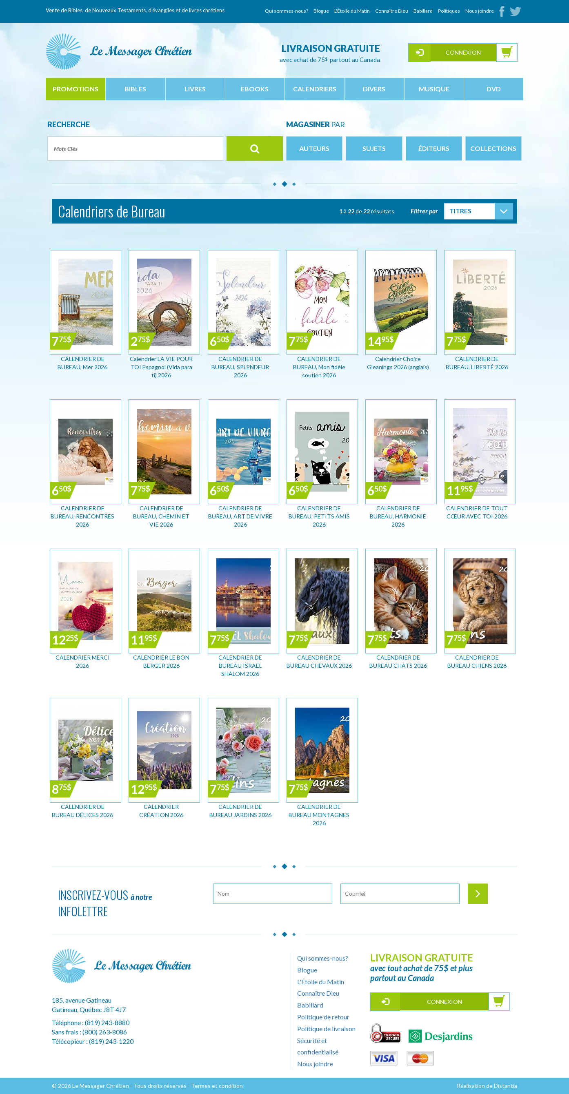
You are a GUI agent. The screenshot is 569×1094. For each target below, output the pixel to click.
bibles (135, 89)
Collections (493, 148)
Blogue (321, 11)
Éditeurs (433, 148)
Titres (460, 211)
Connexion (463, 52)
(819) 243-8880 (107, 1022)
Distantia (505, 1085)
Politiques (449, 11)
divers (374, 89)
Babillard (423, 11)
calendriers (314, 89)
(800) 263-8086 (104, 1032)
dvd (494, 89)
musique (434, 89)
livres (195, 89)
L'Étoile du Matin (352, 11)
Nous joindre (479, 11)
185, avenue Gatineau (81, 1000)
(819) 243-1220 (111, 1041)
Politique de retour (323, 1017)
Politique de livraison (326, 1028)
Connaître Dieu (391, 11)
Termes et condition (217, 1085)
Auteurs (314, 148)
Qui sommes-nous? (286, 11)
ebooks (255, 89)
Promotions (75, 89)
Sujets (374, 148)
